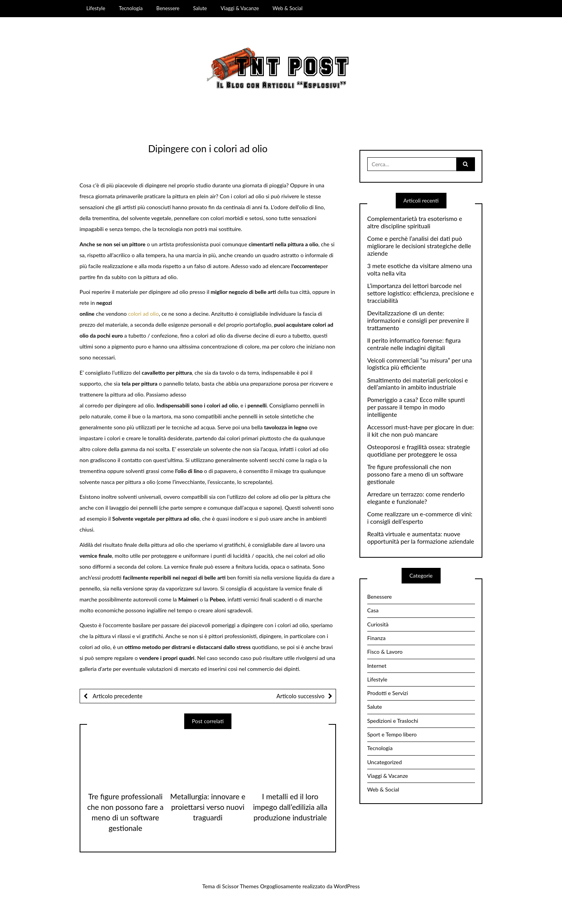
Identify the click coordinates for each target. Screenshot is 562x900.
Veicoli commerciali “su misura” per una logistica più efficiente (419, 364)
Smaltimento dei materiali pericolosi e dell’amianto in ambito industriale (417, 384)
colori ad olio (143, 313)
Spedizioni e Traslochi (392, 720)
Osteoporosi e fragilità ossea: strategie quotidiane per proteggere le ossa (418, 450)
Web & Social (287, 8)
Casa (373, 610)
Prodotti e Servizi (387, 693)
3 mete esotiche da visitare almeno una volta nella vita (419, 269)
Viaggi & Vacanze (240, 8)
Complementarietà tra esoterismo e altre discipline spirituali (414, 222)
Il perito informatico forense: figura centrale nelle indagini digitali (414, 344)
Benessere (168, 8)
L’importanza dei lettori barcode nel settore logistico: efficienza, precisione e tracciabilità (420, 293)
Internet (376, 665)
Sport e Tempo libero (392, 734)
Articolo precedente (117, 695)
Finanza (376, 638)
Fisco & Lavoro (385, 651)
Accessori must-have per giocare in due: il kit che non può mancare (420, 430)
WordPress (347, 886)
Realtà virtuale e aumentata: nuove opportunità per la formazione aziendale (420, 537)
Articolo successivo (300, 695)
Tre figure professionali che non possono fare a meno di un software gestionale (415, 474)
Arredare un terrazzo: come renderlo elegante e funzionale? (416, 498)
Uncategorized (384, 762)
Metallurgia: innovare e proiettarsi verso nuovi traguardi (207, 807)
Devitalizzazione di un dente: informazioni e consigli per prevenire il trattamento (418, 320)
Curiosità (378, 624)
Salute (200, 8)
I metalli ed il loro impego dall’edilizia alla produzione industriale (290, 807)
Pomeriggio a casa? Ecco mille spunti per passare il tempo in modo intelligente (416, 407)
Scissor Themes (240, 886)
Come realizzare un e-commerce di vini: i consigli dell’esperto (420, 517)
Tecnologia (131, 8)
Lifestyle (95, 8)
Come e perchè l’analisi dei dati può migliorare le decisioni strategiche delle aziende (419, 246)
